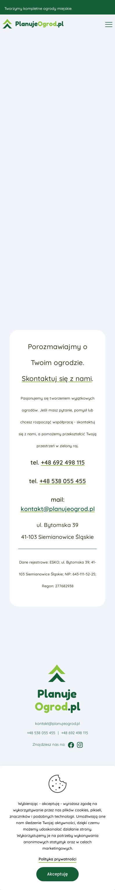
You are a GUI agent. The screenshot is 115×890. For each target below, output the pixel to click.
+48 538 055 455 (62, 481)
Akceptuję (57, 874)
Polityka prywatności (57, 859)
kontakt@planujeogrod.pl (58, 508)
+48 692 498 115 (63, 462)
